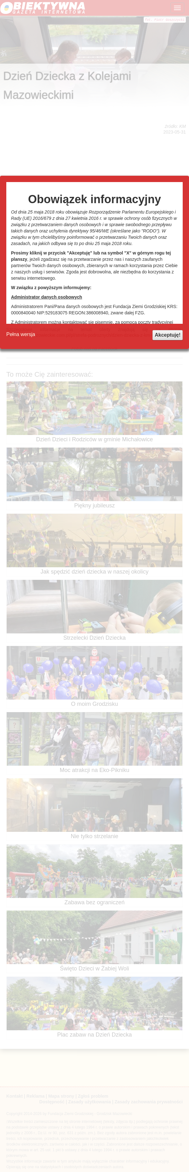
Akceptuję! (167, 335)
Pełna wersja (20, 334)
